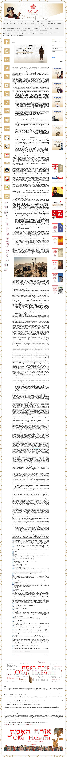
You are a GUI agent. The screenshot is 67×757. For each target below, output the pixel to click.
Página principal (5, 21)
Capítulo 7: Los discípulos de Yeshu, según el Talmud (7, 243)
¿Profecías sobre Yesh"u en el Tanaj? (22, 21)
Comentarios (55, 41)
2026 (6, 202)
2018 (6, 212)
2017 (6, 213)
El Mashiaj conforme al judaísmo (27, 33)
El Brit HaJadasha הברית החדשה (30, 23)
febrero (7, 259)
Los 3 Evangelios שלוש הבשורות (22, 30)
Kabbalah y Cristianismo (40, 23)
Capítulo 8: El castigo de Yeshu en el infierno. (7, 239)
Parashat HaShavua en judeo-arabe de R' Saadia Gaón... (45, 25)
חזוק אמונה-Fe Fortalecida (43, 30)
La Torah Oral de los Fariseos (17, 25)
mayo (7, 255)
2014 (6, 264)
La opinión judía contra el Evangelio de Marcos (50, 28)
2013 (6, 265)
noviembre (7, 216)
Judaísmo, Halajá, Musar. (7, 25)
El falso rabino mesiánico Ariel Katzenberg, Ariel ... (7, 224)
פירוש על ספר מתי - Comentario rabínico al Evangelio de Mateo (31, 28)
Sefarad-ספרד (21, 35)
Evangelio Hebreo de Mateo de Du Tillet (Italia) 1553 (11, 28)
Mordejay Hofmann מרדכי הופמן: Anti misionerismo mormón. (42, 33)
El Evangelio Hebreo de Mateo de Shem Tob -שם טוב (44, 26)
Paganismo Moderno (20, 23)
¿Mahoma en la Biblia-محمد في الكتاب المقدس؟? (53, 23)
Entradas (54, 39)
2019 (6, 211)
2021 (6, 208)
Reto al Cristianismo (7, 247)
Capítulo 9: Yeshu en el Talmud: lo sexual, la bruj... (7, 234)
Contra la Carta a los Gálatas (33, 30)
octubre (7, 218)
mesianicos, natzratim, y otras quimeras (9, 23)
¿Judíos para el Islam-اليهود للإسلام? (29, 25)
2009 (6, 270)
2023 (6, 206)
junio (6, 254)
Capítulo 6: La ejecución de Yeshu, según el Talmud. (7, 251)
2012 (6, 266)
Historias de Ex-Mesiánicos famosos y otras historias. (11, 33)
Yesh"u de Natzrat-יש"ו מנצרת (34, 21)
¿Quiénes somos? (12, 21)
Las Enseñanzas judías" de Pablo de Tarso (47, 21)
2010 (6, 269)
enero (7, 260)
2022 (6, 207)
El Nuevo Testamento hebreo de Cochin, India (10, 35)
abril (6, 256)
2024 (6, 205)
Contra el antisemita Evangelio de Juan (9, 30)
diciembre (7, 214)
